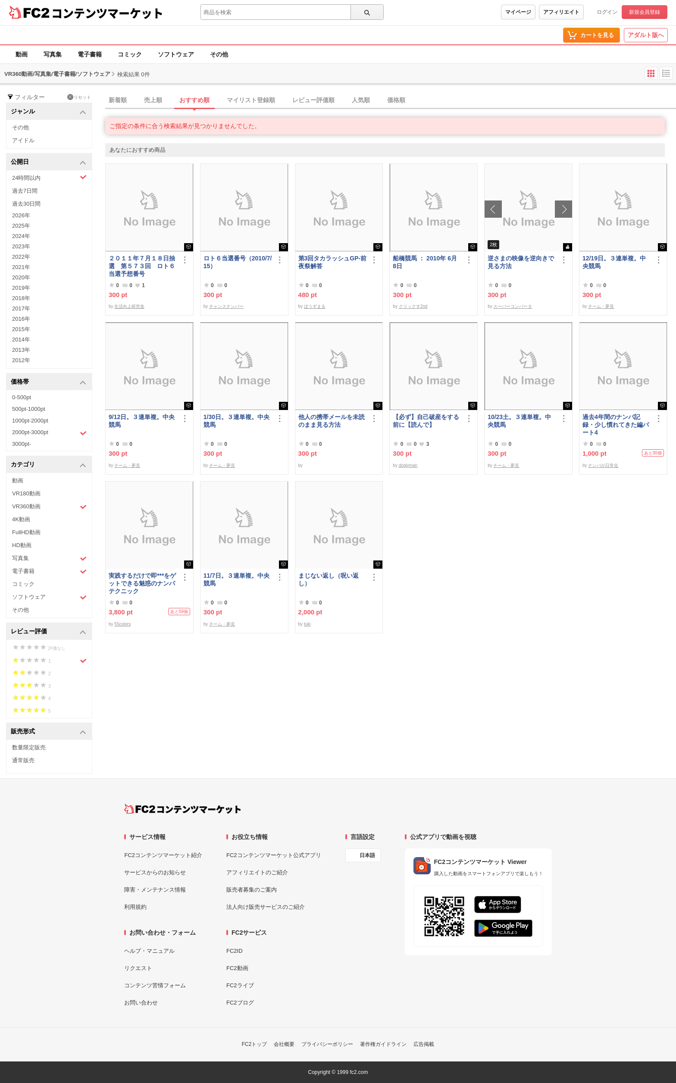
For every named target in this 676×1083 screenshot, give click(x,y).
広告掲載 (423, 1044)
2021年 (21, 267)
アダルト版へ (646, 34)
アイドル (23, 140)
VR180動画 (26, 493)
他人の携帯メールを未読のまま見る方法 (331, 420)
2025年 (21, 225)
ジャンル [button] (48, 112)
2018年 (21, 298)
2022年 (21, 257)
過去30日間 (26, 203)
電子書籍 (90, 54)
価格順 (396, 100)
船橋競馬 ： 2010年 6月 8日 (425, 262)
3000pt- (21, 444)
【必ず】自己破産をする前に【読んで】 (426, 420)
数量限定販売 (29, 747)
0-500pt (21, 397)
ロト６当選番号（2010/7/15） (237, 262)
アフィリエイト (561, 12)
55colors (122, 624)
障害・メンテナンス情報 (155, 889)
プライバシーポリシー (327, 1044)
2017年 (21, 308)
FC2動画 (237, 968)
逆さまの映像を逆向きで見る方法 (521, 262)
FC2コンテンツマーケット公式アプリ (273, 855)
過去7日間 (25, 191)
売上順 (153, 100)
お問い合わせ (141, 1002)
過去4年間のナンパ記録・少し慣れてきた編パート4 (615, 424)
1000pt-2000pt (30, 420)
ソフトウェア (176, 54)
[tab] (390, 100)
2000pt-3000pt (49, 433)
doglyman (408, 465)
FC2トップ (254, 1044)
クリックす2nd (413, 306)
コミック (130, 54)
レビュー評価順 (313, 100)
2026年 (21, 215)
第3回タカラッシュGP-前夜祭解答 (332, 262)
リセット (79, 97)
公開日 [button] (48, 162)
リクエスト (138, 968)
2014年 (21, 339)
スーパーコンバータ (512, 306)
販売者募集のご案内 (251, 889)
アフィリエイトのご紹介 (257, 872)
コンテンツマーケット (107, 13)
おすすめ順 (194, 100)
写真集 (53, 54)
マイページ (518, 12)
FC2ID (234, 951)
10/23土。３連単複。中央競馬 (519, 420)
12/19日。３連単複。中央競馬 (614, 262)
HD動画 (21, 545)
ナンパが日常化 (603, 465)
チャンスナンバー (226, 306)
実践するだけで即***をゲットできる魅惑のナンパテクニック (142, 583)
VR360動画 (49, 506)
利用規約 (135, 907)
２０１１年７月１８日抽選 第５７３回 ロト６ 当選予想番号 (143, 266)
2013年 (21, 350)
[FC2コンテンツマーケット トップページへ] (182, 809)
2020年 (21, 277)
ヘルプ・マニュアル (149, 951)
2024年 (21, 236)
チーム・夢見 (601, 306)
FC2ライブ (240, 985)
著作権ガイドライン (383, 1044)
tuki (307, 624)
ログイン (607, 12)
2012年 (21, 360)
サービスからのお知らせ (155, 872)
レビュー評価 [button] (48, 632)
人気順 (361, 100)
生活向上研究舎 (129, 306)
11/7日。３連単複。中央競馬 (236, 579)
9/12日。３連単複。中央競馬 (142, 420)
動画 (22, 54)
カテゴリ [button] (48, 465)
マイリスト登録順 (251, 100)
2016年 (21, 319)
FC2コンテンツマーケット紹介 (163, 855)
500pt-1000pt (28, 409)
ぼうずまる (314, 306)
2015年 (21, 329)
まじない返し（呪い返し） (328, 579)
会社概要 (284, 1044)
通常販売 (23, 760)
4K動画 (21, 519)
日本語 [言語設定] (367, 855)
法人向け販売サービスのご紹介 (265, 907)
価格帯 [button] (48, 382)
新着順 (118, 100)
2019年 (21, 288)
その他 (219, 54)
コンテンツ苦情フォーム (155, 985)
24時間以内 (49, 177)
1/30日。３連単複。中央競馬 (236, 420)
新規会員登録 (644, 12)
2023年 (21, 246)
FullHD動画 (26, 532)
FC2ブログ (240, 1002)
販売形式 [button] (48, 732)
